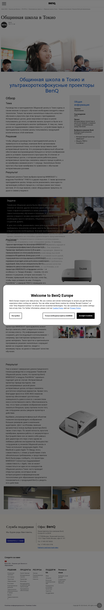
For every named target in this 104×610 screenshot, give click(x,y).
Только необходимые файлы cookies (58, 316)
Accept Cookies (85, 316)
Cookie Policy (58, 308)
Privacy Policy (75, 308)
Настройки (16, 316)
